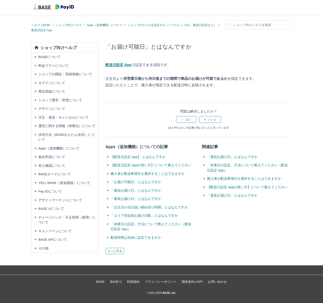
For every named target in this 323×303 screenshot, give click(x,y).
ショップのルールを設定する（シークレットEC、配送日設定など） (172, 25)
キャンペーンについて (55, 231)
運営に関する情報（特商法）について (67, 126)
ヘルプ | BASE (40, 25)
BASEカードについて (54, 174)
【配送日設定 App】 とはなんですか (138, 157)
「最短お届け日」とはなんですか (136, 190)
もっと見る (114, 251)
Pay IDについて (50, 191)
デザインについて (51, 108)
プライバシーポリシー (160, 282)
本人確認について (51, 165)
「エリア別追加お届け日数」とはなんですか (144, 215)
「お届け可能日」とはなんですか (136, 182)
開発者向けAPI (192, 282)
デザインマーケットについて (60, 200)
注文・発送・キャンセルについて (63, 117)
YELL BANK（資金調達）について (64, 183)
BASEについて (49, 57)
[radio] (186, 119)
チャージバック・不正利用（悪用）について (67, 219)
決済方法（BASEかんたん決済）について (66, 137)
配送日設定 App (41, 30)
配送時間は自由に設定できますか (136, 237)
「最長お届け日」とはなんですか (136, 199)
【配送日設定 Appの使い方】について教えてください (151, 165)
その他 (43, 248)
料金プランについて (53, 65)
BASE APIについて (52, 239)
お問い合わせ (217, 282)
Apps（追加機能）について (105, 25)
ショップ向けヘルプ (68, 25)
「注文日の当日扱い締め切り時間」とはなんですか (149, 207)
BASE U (116, 282)
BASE (100, 282)
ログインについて (51, 83)
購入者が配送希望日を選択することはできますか (148, 173)
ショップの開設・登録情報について (65, 74)
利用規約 (133, 282)
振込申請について (51, 157)
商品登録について (51, 91)
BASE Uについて (51, 208)
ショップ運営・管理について (60, 100)
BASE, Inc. (169, 292)
